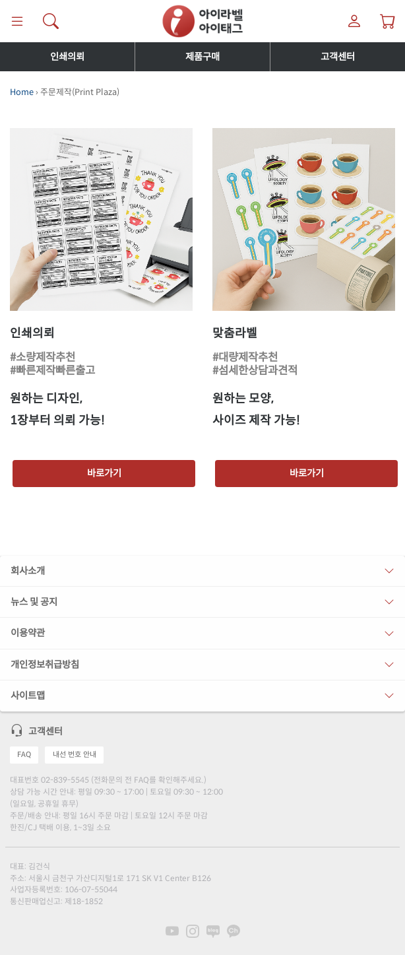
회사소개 (28, 571)
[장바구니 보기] (388, 21)
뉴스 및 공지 (34, 602)
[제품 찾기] (50, 21)
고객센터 (338, 57)
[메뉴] (17, 21)
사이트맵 (28, 696)
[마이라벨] (354, 21)
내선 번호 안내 (74, 754)
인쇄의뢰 (67, 57)
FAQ (24, 754)
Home (22, 92)
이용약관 (28, 633)
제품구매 (202, 57)
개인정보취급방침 (45, 665)
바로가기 (104, 473)
